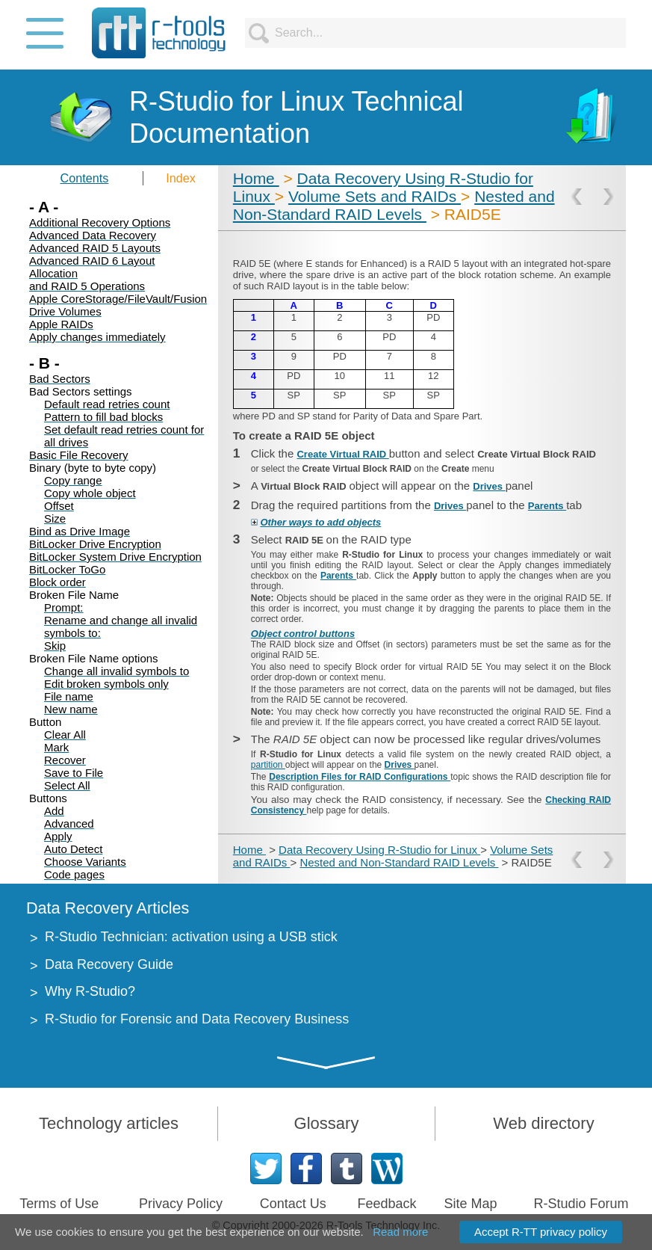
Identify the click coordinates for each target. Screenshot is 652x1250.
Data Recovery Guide (109, 964)
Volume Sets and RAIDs (374, 196)
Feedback (386, 1203)
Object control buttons (303, 633)
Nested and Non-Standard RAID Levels (394, 205)
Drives (489, 486)
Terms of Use (59, 1203)
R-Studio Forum (581, 1203)
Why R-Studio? (90, 991)
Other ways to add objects (320, 522)
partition (268, 765)
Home (256, 178)
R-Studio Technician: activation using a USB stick (191, 936)
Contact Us (293, 1203)
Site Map (470, 1203)
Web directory (543, 1123)
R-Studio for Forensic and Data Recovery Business (197, 1019)
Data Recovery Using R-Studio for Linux (379, 849)
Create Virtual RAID (342, 454)
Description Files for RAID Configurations (359, 777)
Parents (547, 505)
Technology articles (108, 1123)
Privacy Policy (181, 1203)
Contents (84, 178)
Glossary (326, 1123)
